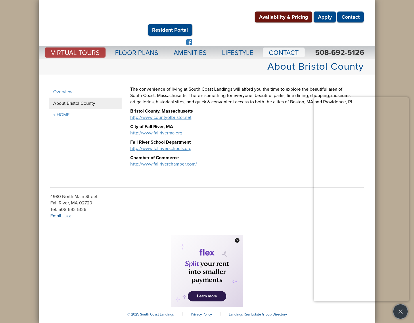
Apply (325, 17)
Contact (351, 17)
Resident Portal (170, 30)
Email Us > (60, 216)
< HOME (61, 115)
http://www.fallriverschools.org (160, 148)
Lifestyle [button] (237, 53)
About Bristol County (74, 103)
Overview (62, 92)
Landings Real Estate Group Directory (258, 314)
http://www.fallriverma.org (156, 133)
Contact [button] (284, 53)
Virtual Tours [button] (75, 53)
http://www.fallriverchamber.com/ (163, 164)
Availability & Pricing (283, 17)
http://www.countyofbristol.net (160, 117)
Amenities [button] (190, 53)
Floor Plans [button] (136, 53)
